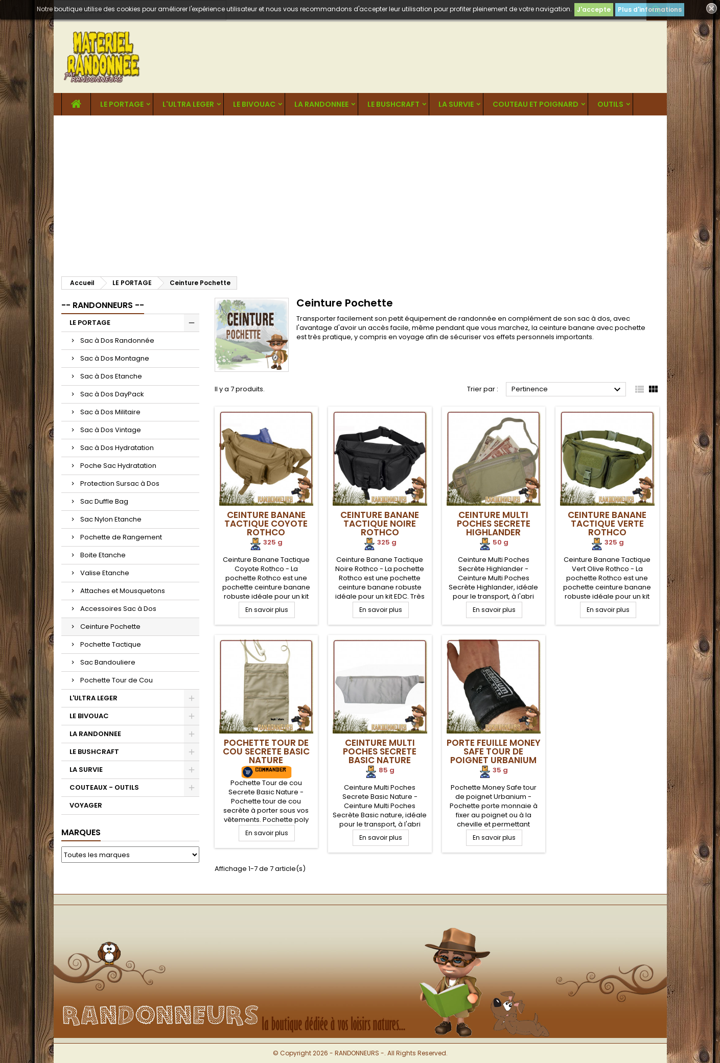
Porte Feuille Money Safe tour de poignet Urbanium (494, 751)
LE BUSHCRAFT (393, 104)
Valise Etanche (104, 573)
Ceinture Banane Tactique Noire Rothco (379, 523)
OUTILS (610, 104)
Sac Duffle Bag (104, 501)
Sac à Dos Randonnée (117, 340)
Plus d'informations (650, 9)
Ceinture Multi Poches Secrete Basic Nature (379, 751)
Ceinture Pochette (110, 626)
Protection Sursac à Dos (119, 483)
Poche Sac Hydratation (118, 465)
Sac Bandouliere (107, 662)
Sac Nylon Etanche (111, 519)
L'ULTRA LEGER (188, 104)
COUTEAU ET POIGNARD (535, 104)
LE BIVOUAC (254, 104)
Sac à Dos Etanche (111, 376)
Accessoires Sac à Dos (118, 608)
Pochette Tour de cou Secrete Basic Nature (266, 751)
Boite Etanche (103, 555)
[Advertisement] (360, 192)
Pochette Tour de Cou (116, 680)
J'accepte (594, 9)
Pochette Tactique (110, 644)
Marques (81, 832)
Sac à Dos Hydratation (117, 448)
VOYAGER (85, 805)
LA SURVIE (456, 104)
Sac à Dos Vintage (110, 430)
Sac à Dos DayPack (112, 394)
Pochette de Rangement (121, 537)
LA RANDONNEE (321, 104)
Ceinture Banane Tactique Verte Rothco (607, 523)
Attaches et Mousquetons (122, 591)
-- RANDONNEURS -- (102, 305)
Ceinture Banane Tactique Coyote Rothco (266, 523)
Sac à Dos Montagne (114, 358)
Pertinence (567, 390)
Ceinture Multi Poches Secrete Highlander (493, 523)
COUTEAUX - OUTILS (104, 787)
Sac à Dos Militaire (110, 412)
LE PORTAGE (122, 104)
